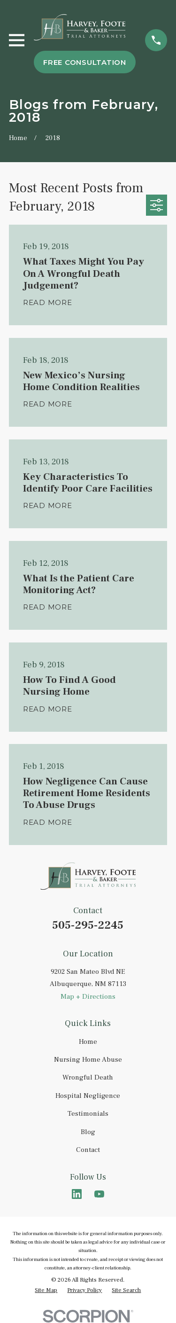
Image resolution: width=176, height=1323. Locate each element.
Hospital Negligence (87, 1095)
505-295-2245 (87, 925)
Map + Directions (88, 996)
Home (88, 1041)
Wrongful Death (87, 1077)
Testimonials (88, 1113)
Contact (88, 1149)
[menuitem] (46, 1290)
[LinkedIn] (77, 1194)
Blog (88, 1131)
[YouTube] (99, 1194)
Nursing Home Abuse (88, 1059)
